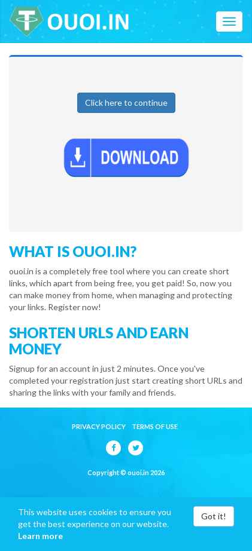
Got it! (213, 516)
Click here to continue (126, 102)
